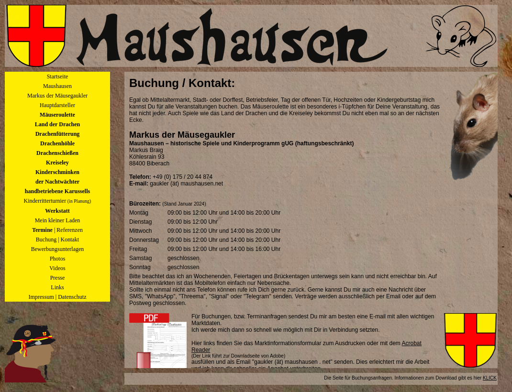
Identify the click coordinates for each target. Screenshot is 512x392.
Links (57, 287)
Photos (58, 258)
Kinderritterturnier (57, 200)
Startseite (57, 76)
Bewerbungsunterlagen (57, 249)
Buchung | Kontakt (57, 239)
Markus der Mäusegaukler (57, 95)
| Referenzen (57, 230)
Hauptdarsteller (57, 105)
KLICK (490, 378)
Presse (57, 277)
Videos (57, 268)
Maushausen (57, 86)
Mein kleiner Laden (57, 220)
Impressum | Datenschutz (57, 297)
